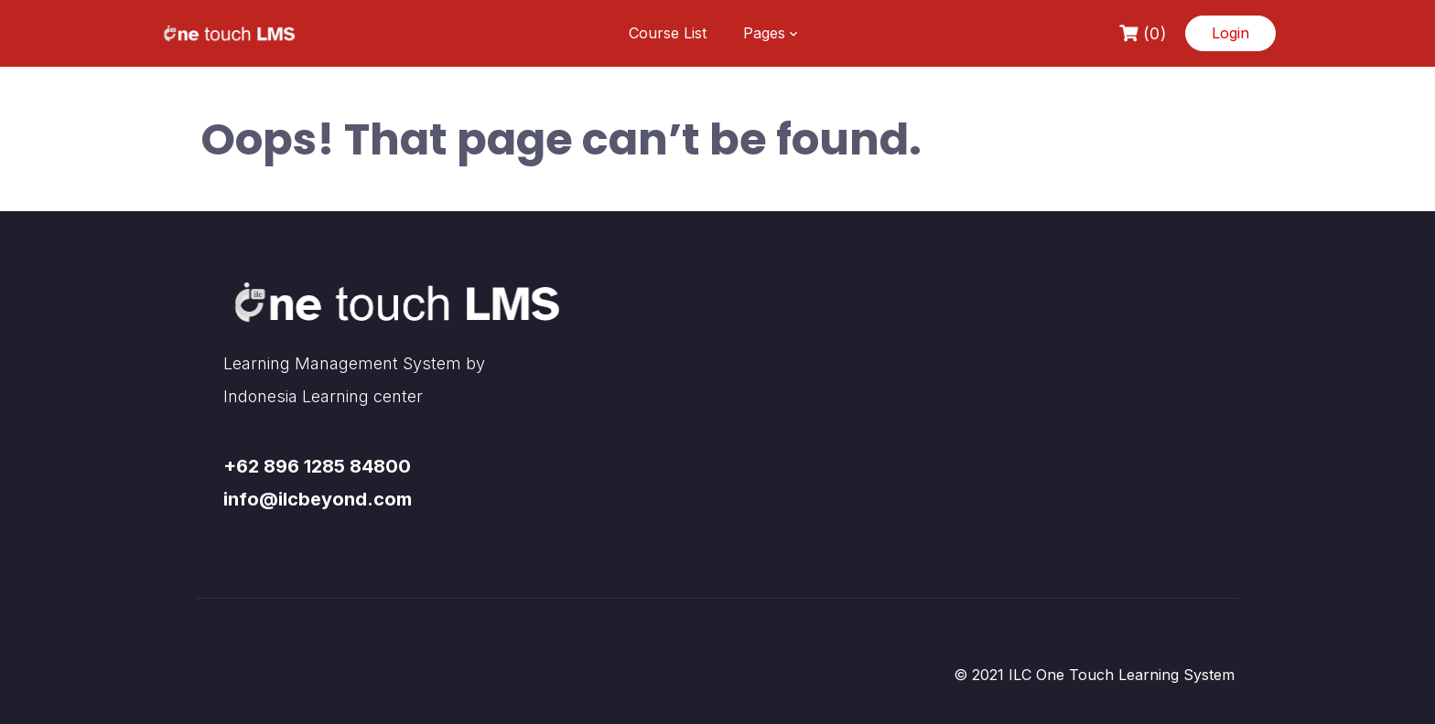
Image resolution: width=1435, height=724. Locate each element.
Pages (764, 33)
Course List (668, 33)
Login (1230, 33)
